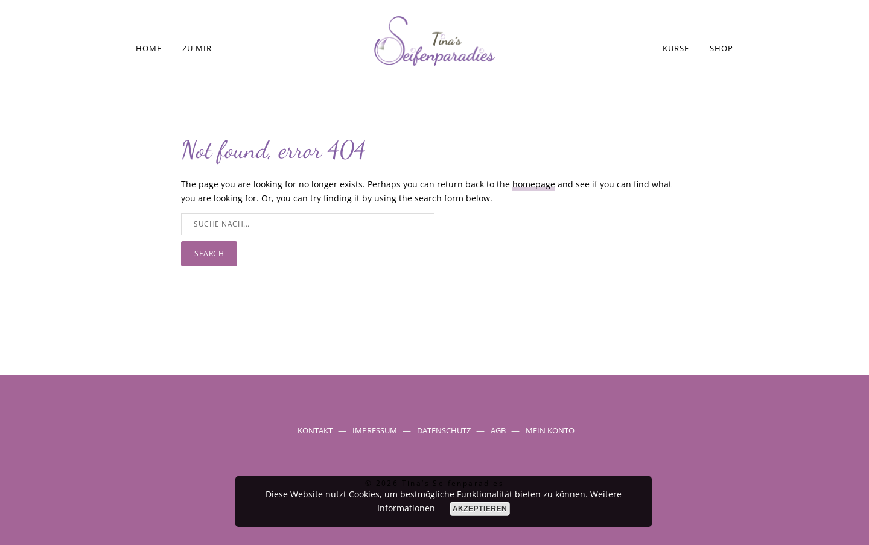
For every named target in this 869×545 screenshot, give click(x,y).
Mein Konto (550, 430)
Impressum (374, 430)
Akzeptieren (480, 509)
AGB (498, 430)
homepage (533, 184)
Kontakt (315, 430)
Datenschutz (444, 430)
